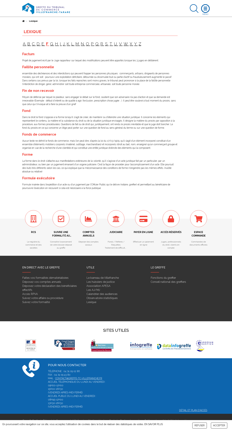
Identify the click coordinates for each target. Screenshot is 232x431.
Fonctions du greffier (163, 277)
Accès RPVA (30, 294)
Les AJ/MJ (93, 290)
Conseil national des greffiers (168, 281)
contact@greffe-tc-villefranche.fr (78, 378)
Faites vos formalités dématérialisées (45, 277)
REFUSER (200, 425)
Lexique (91, 302)
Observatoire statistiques (102, 298)
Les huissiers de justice (100, 281)
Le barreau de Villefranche (102, 277)
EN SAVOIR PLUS (153, 424)
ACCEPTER (219, 425)
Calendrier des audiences (102, 294)
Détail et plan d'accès (193, 410)
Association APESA (98, 286)
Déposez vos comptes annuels (41, 281)
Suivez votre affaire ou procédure (42, 298)
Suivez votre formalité (36, 302)
